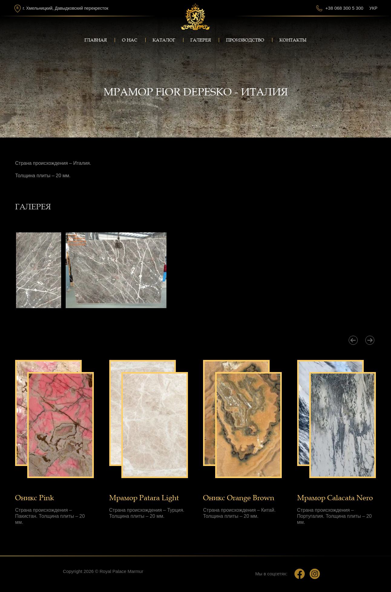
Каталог (164, 40)
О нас (129, 40)
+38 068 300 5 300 (344, 8)
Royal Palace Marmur (121, 571)
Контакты (293, 40)
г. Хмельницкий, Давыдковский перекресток (65, 8)
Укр (373, 8)
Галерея (200, 40)
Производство (245, 40)
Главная (95, 40)
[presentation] (353, 340)
